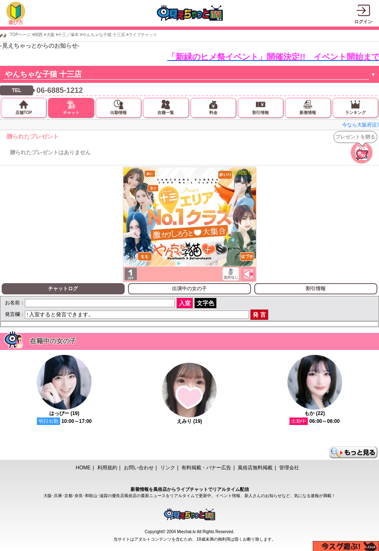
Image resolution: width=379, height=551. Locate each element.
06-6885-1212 (59, 90)
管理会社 (289, 468)
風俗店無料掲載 (255, 468)
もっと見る (353, 452)
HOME (83, 468)
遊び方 (15, 22)
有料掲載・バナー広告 (206, 468)
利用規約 (107, 468)
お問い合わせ (139, 468)
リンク (167, 468)
